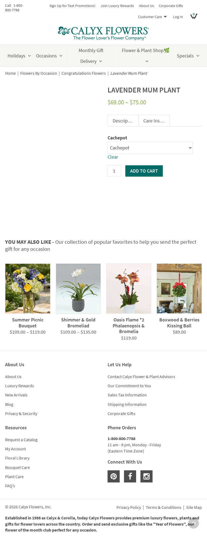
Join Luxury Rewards (117, 5)
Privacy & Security (21, 413)
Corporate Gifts (171, 5)
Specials (185, 56)
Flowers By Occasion (38, 73)
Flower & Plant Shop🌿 (146, 50)
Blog (9, 404)
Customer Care (150, 16)
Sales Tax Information (127, 394)
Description (124, 121)
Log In (178, 16)
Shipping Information (127, 404)
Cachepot (117, 138)
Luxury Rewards (19, 385)
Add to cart (144, 171)
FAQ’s (10, 485)
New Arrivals (16, 394)
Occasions (46, 56)
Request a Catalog (21, 439)
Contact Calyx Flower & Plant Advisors (141, 376)
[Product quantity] (114, 171)
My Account (15, 448)
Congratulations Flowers (83, 73)
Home (10, 73)
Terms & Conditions (163, 507)
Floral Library (17, 458)
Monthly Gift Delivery (91, 55)
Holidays (16, 56)
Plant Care (14, 476)
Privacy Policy (128, 507)
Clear (113, 157)
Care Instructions (156, 121)
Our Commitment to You (129, 385)
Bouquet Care (17, 467)
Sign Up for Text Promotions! (72, 5)
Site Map (194, 507)
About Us (146, 5)
